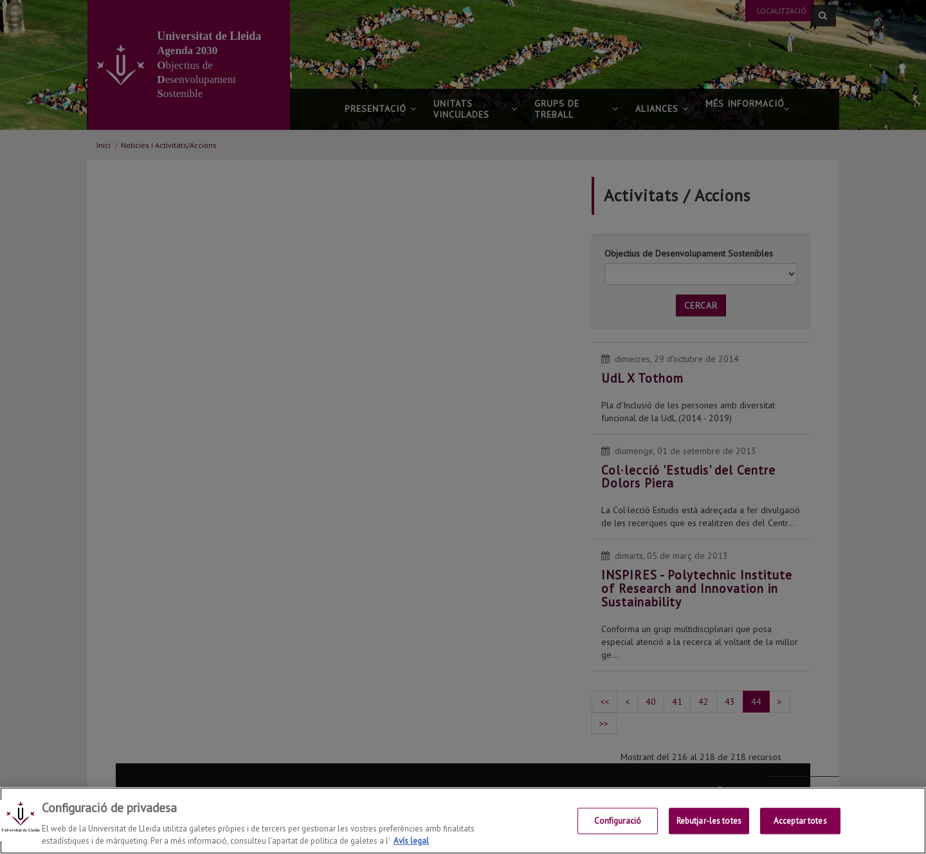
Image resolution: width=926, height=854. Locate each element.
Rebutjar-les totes (708, 821)
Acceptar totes (800, 821)
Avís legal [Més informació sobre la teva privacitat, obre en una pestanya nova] (411, 840)
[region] (463, 820)
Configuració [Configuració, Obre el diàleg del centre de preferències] (618, 821)
